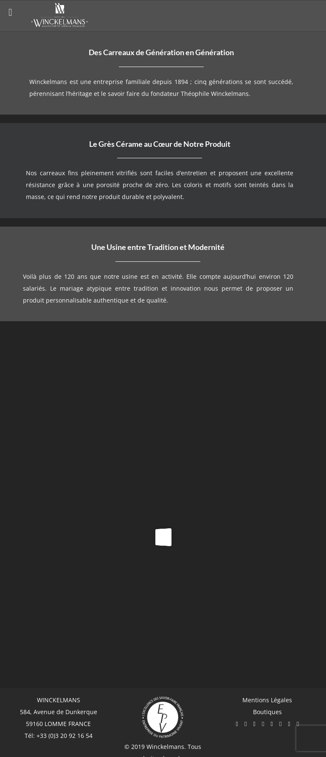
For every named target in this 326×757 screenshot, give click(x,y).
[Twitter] (263, 724)
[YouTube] (254, 724)
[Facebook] (237, 724)
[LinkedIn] (298, 724)
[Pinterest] (271, 724)
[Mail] (280, 724)
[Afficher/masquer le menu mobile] (311, 14)
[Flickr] (289, 724)
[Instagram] (245, 724)
